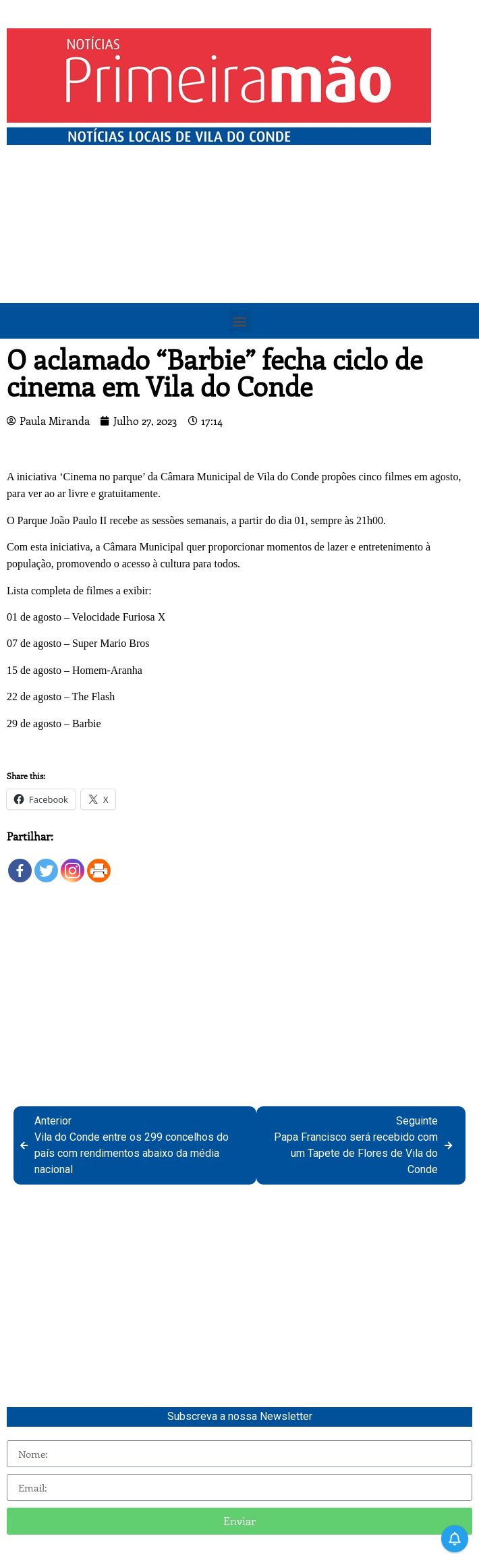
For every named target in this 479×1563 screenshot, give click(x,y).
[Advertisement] (239, 253)
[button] (240, 321)
